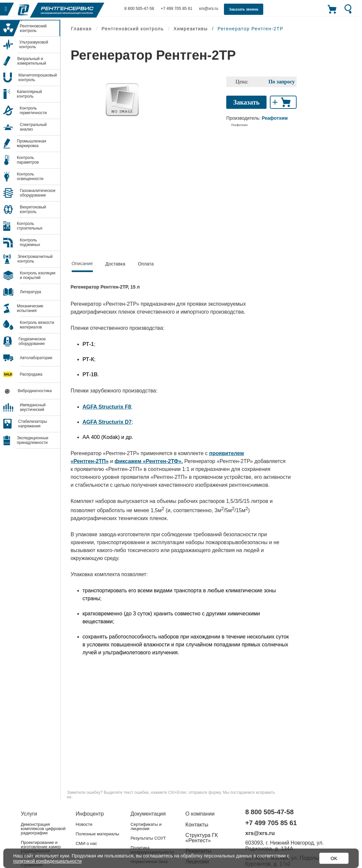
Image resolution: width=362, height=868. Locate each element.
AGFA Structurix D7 (107, 422)
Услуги (29, 814)
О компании (199, 814)
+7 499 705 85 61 (175, 8)
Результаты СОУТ (148, 838)
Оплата (146, 263)
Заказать (246, 102)
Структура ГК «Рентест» (201, 837)
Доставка (115, 263)
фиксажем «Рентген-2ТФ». (149, 461)
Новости (84, 824)
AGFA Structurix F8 (107, 407)
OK (334, 858)
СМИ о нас (86, 843)
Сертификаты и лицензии (146, 826)
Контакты (196, 824)
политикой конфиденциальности (48, 861)
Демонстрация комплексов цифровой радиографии (43, 828)
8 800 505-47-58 (139, 8)
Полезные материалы (97, 833)
